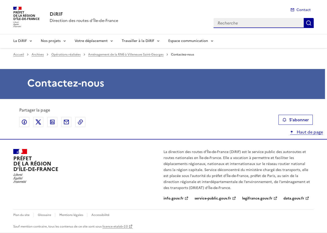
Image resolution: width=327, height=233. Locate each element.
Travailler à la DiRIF (138, 41)
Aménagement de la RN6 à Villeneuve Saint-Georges (125, 54)
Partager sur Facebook (24, 122)
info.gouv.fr (173, 198)
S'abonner (295, 120)
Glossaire (44, 215)
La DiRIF (20, 41)
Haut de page (309, 132)
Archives (38, 54)
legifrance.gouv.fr (257, 198)
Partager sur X (38, 122)
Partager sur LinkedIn (52, 122)
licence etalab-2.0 (115, 226)
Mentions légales (71, 215)
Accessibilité (100, 215)
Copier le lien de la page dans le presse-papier (80, 122)
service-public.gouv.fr (213, 198)
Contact (303, 9)
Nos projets (51, 41)
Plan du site (21, 215)
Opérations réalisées (66, 54)
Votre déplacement (91, 41)
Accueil (18, 54)
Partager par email (66, 122)
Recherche (309, 23)
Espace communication (188, 41)
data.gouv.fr (293, 198)
